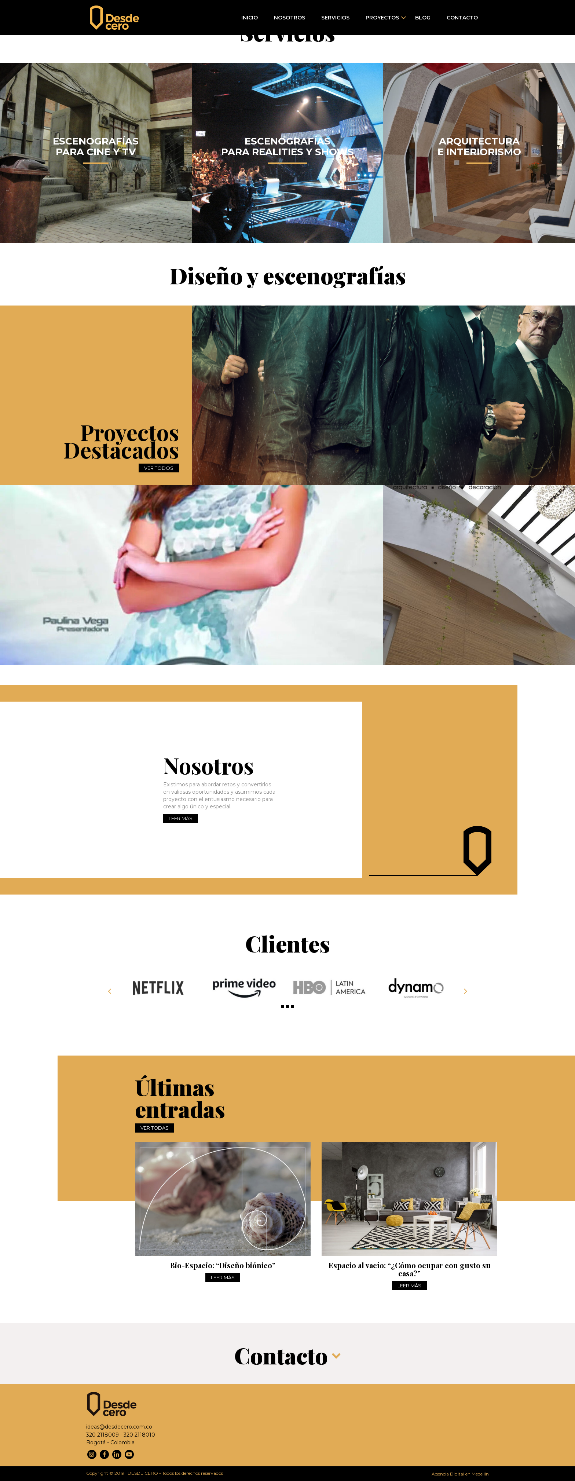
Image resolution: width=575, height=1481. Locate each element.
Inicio (249, 17)
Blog (423, 17)
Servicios (335, 17)
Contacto (462, 17)
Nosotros (289, 17)
